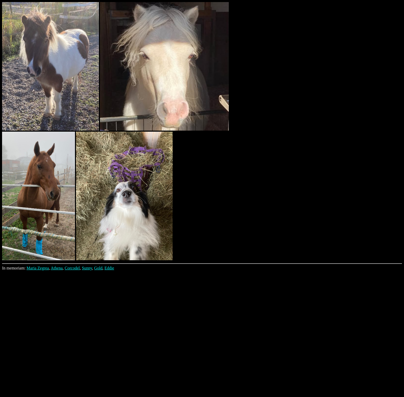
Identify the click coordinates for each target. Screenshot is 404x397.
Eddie (109, 268)
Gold (98, 268)
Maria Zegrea (38, 268)
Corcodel (72, 268)
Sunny (87, 268)
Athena (57, 268)
